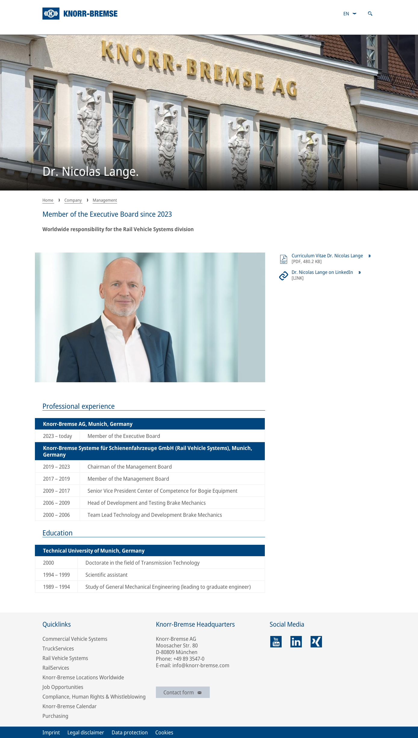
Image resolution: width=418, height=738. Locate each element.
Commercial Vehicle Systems (74, 638)
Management (105, 200)
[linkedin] (296, 641)
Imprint (51, 732)
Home (48, 200)
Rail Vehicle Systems (65, 658)
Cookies (164, 732)
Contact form (182, 692)
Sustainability (117, 28)
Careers (248, 28)
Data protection (130, 732)
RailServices (55, 667)
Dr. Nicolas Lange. (90, 171)
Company (57, 28)
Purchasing (55, 715)
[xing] (316, 641)
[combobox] (350, 13)
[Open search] (370, 13)
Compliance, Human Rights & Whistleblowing (94, 696)
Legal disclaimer (85, 732)
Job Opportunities (62, 686)
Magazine (302, 28)
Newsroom (360, 28)
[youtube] (276, 641)
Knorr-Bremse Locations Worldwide (83, 677)
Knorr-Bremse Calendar (69, 706)
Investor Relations (185, 28)
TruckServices (58, 648)
